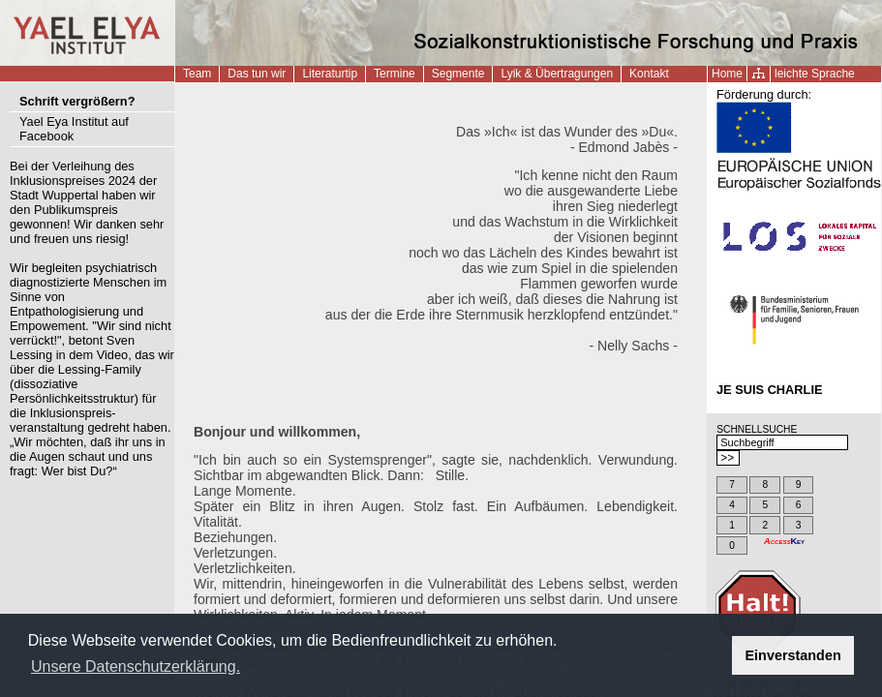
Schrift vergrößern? (77, 101)
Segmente (458, 73)
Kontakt (649, 73)
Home (727, 73)
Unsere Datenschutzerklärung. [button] (135, 666)
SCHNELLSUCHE (756, 429)
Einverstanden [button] (793, 655)
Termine (394, 73)
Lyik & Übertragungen (557, 73)
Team (197, 73)
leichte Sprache (815, 73)
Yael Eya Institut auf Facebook (74, 128)
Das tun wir (257, 73)
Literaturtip (329, 73)
